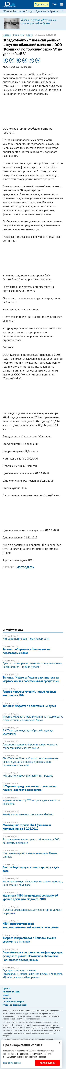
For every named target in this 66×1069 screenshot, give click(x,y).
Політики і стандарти (13, 1001)
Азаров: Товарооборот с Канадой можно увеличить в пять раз (29, 939)
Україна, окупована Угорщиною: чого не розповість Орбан (39, 21)
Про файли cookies (12, 1063)
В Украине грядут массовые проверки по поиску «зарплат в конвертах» (30, 788)
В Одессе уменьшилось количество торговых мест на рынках (32, 911)
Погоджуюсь (47, 1063)
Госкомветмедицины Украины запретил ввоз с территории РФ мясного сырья (30, 746)
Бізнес (29, 34)
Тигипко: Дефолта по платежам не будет (29, 706)
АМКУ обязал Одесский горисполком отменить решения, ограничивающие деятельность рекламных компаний (30, 761)
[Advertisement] (33, 112)
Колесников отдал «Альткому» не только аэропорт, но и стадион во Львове (32, 883)
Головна (7, 34)
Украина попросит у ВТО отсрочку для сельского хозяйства (31, 802)
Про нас (7, 988)
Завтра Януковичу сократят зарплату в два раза (31, 869)
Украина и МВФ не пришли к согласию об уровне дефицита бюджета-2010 (30, 897)
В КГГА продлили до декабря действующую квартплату (28, 732)
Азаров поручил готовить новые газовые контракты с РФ (29, 693)
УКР (54, 4)
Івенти (6, 994)
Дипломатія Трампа (47, 11)
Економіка (18, 34)
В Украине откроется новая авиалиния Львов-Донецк (30, 854)
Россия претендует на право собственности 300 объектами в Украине (31, 841)
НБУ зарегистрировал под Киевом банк (26, 638)
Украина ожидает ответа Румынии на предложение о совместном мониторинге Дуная (33, 718)
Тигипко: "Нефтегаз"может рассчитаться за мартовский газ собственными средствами (31, 679)
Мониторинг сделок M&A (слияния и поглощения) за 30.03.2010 (27, 827)
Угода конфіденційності (15, 1004)
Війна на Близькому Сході (17, 11)
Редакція (7, 998)
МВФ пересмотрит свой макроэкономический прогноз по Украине (31, 925)
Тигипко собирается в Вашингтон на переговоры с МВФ (26, 651)
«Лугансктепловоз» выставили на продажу (28, 775)
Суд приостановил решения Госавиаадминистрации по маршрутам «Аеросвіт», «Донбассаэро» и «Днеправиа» (32, 974)
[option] (33, 23)
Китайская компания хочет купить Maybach (28, 814)
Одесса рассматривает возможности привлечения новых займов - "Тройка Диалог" (32, 665)
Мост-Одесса (25, 567)
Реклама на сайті (11, 991)
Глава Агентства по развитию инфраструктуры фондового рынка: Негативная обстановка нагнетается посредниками (33, 956)
